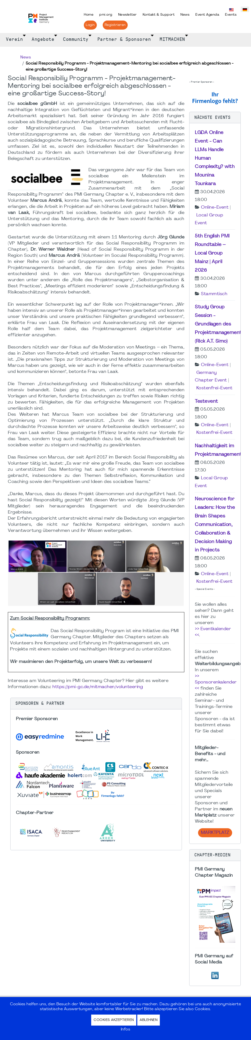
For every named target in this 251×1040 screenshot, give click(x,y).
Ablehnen (148, 1020)
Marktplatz (215, 833)
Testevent (206, 401)
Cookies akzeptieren (114, 1020)
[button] (96, 703)
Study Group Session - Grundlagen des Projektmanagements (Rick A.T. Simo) (219, 324)
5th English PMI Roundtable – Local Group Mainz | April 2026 (212, 253)
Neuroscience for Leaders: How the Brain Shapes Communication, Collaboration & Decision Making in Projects (215, 525)
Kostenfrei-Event (214, 388)
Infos (125, 1029)
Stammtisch (214, 294)
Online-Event (214, 207)
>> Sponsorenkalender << (216, 682)
